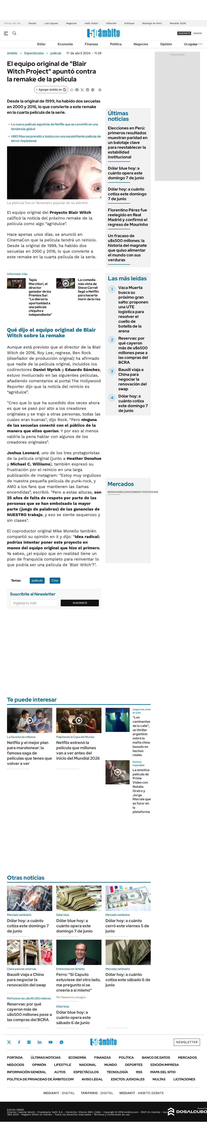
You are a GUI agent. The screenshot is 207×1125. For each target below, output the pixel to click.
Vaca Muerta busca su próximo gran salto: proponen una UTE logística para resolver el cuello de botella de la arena (133, 309)
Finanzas (91, 44)
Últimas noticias (45, 1057)
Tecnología (117, 1072)
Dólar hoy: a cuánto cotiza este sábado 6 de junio (128, 980)
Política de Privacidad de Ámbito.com (40, 1079)
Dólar (41, 44)
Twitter (9, 1042)
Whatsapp (61, 1042)
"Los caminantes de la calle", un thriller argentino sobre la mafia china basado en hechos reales (141, 736)
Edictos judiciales (127, 1079)
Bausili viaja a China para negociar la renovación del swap (132, 379)
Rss (139, 1072)
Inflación (111, 23)
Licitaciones (184, 1079)
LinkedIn (39, 1042)
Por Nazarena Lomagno (71, 997)
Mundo (110, 1065)
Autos (60, 1072)
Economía (65, 44)
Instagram (29, 1042)
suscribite (184, 33)
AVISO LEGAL (92, 1079)
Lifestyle (62, 1065)
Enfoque (129, 23)
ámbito (12, 53)
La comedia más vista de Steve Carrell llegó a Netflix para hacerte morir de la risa (89, 289)
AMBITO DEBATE (141, 1093)
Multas (159, 1079)
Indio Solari (91, 23)
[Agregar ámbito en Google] (51, 89)
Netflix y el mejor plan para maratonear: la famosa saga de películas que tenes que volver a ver (29, 753)
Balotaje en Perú (152, 23)
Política (116, 44)
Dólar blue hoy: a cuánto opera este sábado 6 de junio (73, 1017)
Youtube (50, 1042)
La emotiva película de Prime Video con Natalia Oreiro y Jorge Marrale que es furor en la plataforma (142, 791)
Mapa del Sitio (163, 1072)
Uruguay (190, 44)
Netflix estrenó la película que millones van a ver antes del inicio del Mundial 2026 (78, 750)
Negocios (71, 23)
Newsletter (198, 44)
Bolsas (124, 492)
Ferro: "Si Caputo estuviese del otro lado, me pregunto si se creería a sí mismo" (78, 982)
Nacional (87, 1065)
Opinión (166, 44)
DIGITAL (59, 1093)
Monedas (114, 492)
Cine (55, 580)
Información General (26, 1072)
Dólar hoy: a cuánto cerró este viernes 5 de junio (127, 926)
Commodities (138, 492)
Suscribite (80, 602)
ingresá (197, 33)
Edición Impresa (165, 1065)
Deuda (32, 23)
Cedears (152, 492)
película (55, 53)
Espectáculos (34, 53)
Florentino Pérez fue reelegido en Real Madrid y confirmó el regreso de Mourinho (128, 217)
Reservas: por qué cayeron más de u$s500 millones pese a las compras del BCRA (133, 350)
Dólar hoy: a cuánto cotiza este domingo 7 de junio (127, 193)
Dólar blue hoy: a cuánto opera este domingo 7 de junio (126, 173)
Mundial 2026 (178, 23)
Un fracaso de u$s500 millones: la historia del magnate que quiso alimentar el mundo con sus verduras (127, 247)
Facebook (19, 1042)
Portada (15, 1057)
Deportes (133, 1065)
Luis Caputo (51, 23)
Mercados (187, 1057)
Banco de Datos (156, 1057)
